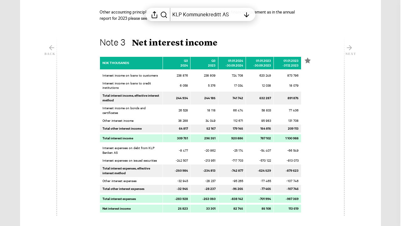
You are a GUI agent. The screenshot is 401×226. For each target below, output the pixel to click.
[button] (163, 43)
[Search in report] (164, 14)
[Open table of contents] (206, 14)
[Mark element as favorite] (307, 60)
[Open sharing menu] (154, 14)
